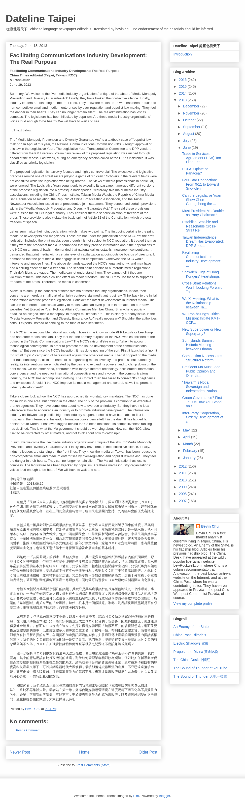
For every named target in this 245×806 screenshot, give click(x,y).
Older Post (148, 752)
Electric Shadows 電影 (190, 643)
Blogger (164, 796)
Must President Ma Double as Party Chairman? (203, 213)
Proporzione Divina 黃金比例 (195, 652)
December (191, 106)
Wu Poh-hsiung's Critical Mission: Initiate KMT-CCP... (201, 318)
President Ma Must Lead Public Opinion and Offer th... (201, 371)
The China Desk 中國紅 (191, 660)
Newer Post (20, 752)
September (192, 127)
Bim (136, 796)
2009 (183, 487)
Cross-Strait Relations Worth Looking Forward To (202, 287)
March (188, 444)
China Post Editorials (189, 635)
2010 (183, 480)
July (186, 141)
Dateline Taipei (41, 18)
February (190, 451)
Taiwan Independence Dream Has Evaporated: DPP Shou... (203, 241)
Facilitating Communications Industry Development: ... (201, 258)
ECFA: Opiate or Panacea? (195, 171)
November (191, 113)
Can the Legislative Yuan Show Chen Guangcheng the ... (201, 199)
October (190, 120)
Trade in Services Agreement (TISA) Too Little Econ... (201, 158)
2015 (183, 86)
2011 (183, 473)
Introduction (182, 54)
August (189, 134)
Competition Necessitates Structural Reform (202, 358)
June (187, 148)
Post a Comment (28, 730)
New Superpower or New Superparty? (201, 331)
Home (84, 752)
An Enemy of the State (191, 627)
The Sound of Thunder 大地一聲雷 (200, 676)
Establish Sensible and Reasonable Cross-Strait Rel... (200, 226)
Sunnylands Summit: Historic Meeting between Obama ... (199, 344)
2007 (183, 501)
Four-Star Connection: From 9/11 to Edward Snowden (200, 184)
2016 (183, 80)
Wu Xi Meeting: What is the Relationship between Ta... (200, 303)
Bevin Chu (210, 526)
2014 (183, 93)
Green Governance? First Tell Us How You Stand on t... (202, 402)
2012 (183, 466)
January (190, 458)
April (187, 437)
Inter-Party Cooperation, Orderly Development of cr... (202, 417)
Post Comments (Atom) (94, 765)
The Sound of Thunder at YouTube (200, 668)
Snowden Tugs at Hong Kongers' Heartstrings (201, 274)
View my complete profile (193, 603)
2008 (183, 494)
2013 (183, 100)
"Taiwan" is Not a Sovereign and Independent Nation (199, 386)
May (187, 430)
